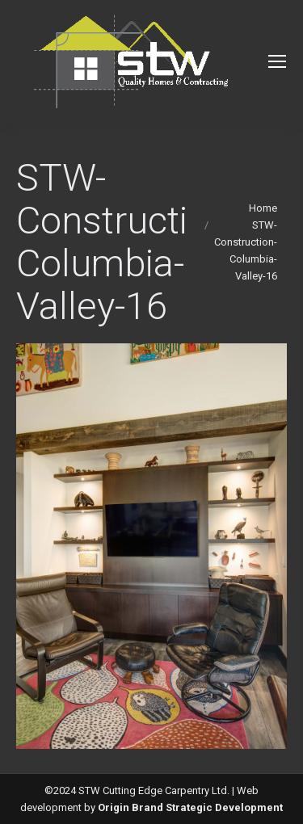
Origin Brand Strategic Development (190, 807)
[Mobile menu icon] (277, 61)
